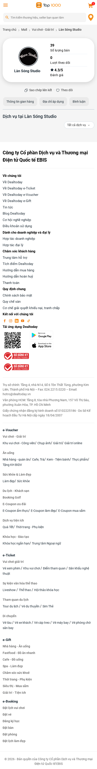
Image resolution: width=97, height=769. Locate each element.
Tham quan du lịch (16, 599)
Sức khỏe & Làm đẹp (17, 474)
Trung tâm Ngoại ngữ (46, 543)
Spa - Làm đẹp (13, 666)
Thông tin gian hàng (20, 101)
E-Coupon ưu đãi (14, 504)
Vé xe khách (23, 622)
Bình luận (79, 101)
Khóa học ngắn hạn (16, 543)
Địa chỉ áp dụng (53, 101)
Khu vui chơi (32, 568)
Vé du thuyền (30, 606)
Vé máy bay (61, 622)
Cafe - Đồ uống (13, 659)
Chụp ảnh (44, 443)
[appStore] (46, 345)
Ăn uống (8, 453)
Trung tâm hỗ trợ (15, 258)
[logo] (48, 5)
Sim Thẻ (48, 606)
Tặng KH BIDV (12, 465)
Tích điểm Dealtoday (18, 264)
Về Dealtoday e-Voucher (20, 195)
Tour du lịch (11, 606)
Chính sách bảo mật (17, 295)
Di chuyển (9, 616)
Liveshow (9, 590)
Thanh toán (11, 283)
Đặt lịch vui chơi (14, 708)
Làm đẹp (9, 481)
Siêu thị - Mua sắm (16, 686)
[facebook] (5, 320)
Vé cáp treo (42, 622)
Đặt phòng (10, 734)
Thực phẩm (80, 459)
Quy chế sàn (12, 302)
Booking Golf (12, 497)
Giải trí (57, 443)
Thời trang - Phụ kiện (30, 527)
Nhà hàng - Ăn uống (16, 646)
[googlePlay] (46, 335)
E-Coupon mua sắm (71, 510)
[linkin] (17, 320)
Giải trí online (73, 443)
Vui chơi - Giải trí (14, 436)
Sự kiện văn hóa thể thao (20, 583)
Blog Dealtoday (14, 213)
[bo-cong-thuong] (16, 355)
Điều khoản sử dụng (17, 226)
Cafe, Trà (38, 459)
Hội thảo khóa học (46, 590)
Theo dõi (67, 90)
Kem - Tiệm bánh (58, 459)
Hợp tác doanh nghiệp (19, 239)
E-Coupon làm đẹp (43, 510)
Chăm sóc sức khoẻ (16, 673)
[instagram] (11, 320)
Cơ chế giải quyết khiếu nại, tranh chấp (31, 308)
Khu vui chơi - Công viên (19, 443)
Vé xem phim (12, 568)
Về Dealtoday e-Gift (17, 201)
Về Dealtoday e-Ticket (19, 188)
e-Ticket (9, 555)
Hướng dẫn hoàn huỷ (18, 276)
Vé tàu (7, 622)
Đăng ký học (11, 721)
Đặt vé (7, 714)
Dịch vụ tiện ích (13, 520)
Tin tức (8, 207)
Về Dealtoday (12, 182)
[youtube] (23, 320)
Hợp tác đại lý (13, 245)
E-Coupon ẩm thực (15, 510)
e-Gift (7, 640)
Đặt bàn (8, 727)
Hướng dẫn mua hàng (18, 270)
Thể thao (25, 590)
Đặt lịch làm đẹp (14, 741)
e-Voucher (10, 430)
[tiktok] (29, 320)
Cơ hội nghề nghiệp (17, 220)
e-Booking (10, 701)
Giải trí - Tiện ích (14, 692)
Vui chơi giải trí (13, 561)
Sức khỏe (23, 481)
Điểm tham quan (54, 568)
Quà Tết (8, 527)
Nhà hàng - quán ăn (16, 459)
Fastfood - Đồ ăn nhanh (19, 653)
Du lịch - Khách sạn (16, 491)
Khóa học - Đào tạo (16, 536)
